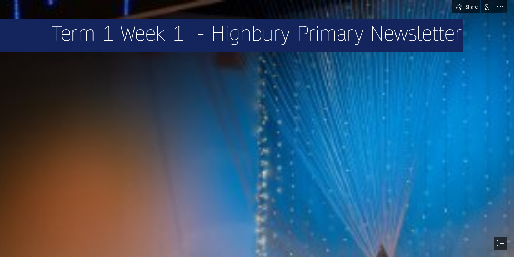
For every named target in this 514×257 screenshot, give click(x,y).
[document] (257, 128)
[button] (466, 6)
